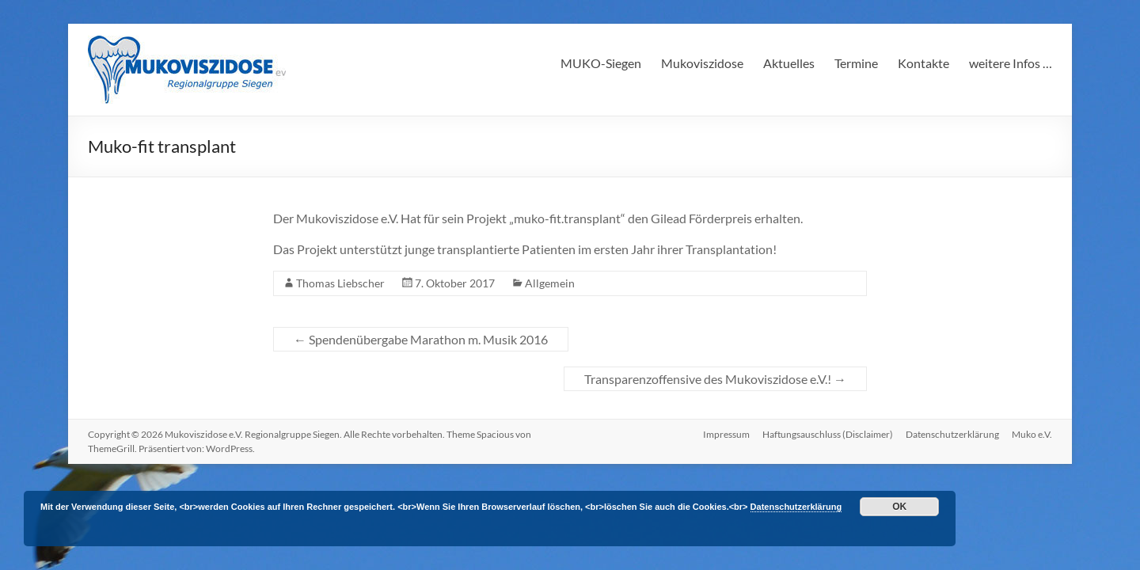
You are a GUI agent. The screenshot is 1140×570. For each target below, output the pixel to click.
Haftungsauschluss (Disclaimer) (827, 434)
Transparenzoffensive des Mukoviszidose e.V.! (715, 378)
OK (899, 506)
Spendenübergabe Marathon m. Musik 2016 (421, 339)
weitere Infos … (1010, 62)
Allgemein (550, 283)
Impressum (726, 434)
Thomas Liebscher (340, 283)
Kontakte (923, 62)
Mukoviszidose (702, 62)
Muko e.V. (1032, 434)
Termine (856, 62)
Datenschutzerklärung (952, 434)
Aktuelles (789, 62)
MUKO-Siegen (600, 62)
